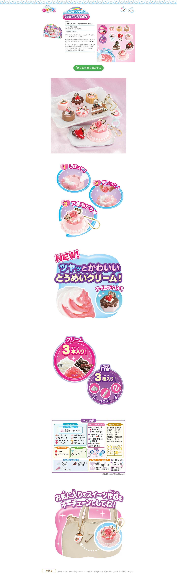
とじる (49, 571)
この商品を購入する (88, 67)
